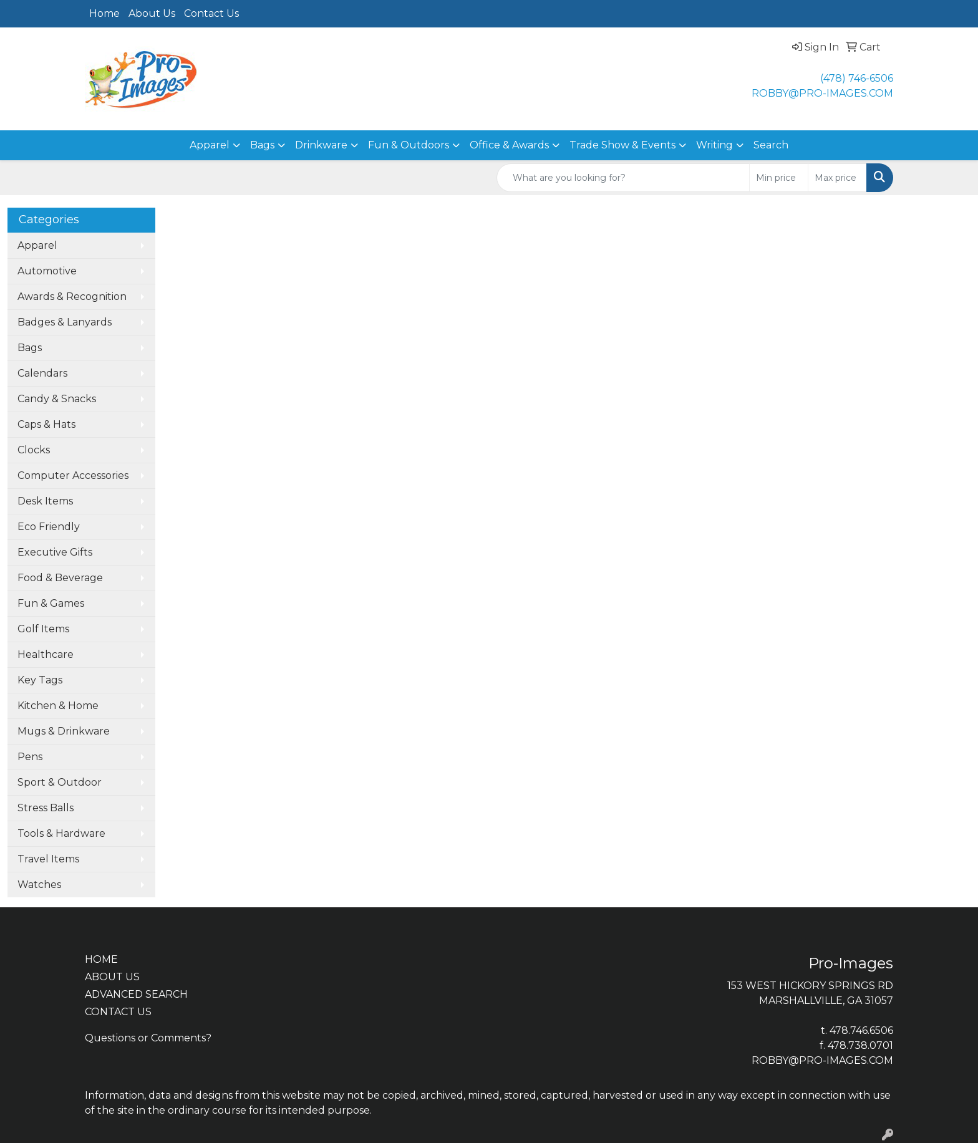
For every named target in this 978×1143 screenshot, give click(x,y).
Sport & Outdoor (59, 782)
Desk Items (45, 501)
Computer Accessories (72, 475)
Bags (262, 145)
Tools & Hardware (61, 833)
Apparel (210, 145)
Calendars (42, 373)
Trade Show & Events (622, 145)
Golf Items (43, 629)
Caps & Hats (46, 424)
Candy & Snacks (56, 399)
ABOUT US (112, 977)
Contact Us (211, 13)
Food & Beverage (60, 578)
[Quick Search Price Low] (778, 177)
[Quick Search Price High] (837, 177)
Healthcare (45, 654)
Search (770, 145)
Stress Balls (45, 808)
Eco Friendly (48, 527)
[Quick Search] (623, 177)
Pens (29, 757)
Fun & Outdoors (408, 145)
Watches (39, 884)
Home (104, 13)
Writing (714, 145)
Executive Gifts (54, 552)
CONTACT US (118, 1012)
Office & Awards (509, 145)
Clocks (33, 450)
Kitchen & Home (58, 705)
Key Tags (39, 680)
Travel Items (48, 859)
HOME (101, 959)
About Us (151, 13)
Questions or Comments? (148, 1038)
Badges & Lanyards (64, 322)
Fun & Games (50, 603)
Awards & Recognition (72, 296)
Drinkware (321, 145)
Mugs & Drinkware (63, 731)
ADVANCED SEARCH (136, 994)
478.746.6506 (861, 1030)
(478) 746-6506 (856, 78)
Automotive (47, 271)
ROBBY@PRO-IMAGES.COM (822, 93)
